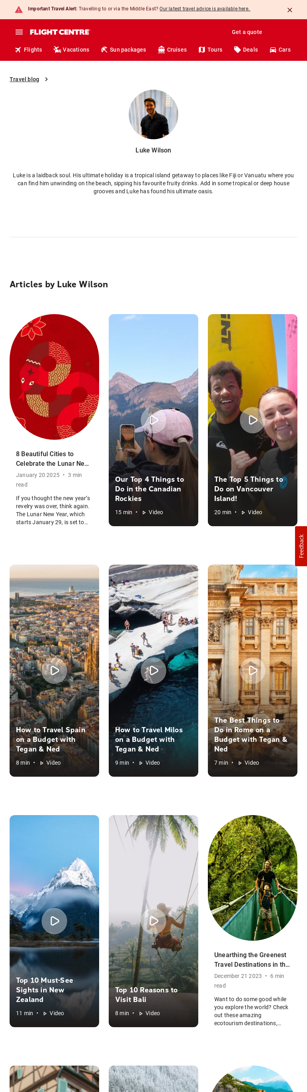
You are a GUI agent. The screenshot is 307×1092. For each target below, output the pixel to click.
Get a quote (247, 32)
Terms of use (142, 1039)
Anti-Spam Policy (60, 1020)
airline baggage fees (151, 996)
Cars (280, 50)
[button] (153, 782)
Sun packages (123, 50)
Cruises (172, 50)
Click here (66, 953)
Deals (245, 50)
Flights (28, 50)
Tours (210, 50)
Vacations (71, 50)
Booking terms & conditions (86, 1039)
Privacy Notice (28, 1039)
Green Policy (23, 1020)
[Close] (290, 10)
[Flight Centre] (60, 32)
